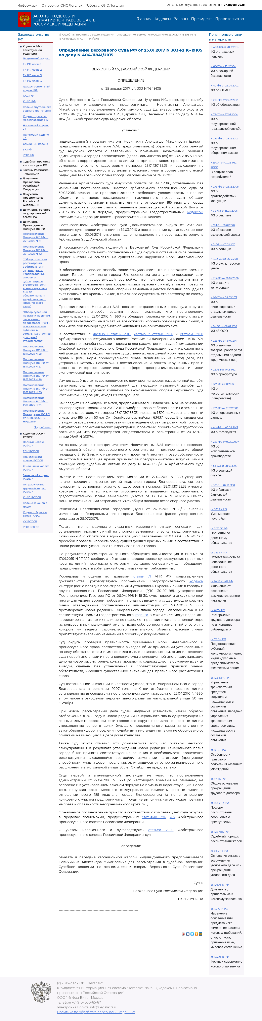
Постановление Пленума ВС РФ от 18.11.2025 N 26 (35, 375)
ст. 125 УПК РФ (219, 831)
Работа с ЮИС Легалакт (105, 5)
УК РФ (27, 149)
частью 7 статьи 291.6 (153, 334)
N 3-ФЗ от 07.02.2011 (223, 244)
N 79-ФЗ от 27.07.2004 (224, 114)
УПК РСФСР (31, 527)
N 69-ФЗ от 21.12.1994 (223, 66)
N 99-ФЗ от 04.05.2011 (224, 297)
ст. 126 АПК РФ (220, 884)
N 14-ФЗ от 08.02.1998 (224, 326)
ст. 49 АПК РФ (219, 908)
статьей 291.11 (191, 334)
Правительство (229, 19)
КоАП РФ (29, 101)
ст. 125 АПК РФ (220, 956)
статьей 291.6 (161, 830)
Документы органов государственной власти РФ (36, 213)
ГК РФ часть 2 (32, 69)
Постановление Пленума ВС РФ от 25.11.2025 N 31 (35, 237)
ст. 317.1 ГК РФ (219, 528)
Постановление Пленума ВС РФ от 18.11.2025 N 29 (35, 401)
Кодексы (163, 19)
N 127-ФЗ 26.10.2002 (222, 384)
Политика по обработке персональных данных (96, 1012)
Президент (201, 19)
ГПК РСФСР (31, 451)
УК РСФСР (30, 521)
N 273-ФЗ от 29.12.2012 (224, 99)
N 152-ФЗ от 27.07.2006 (224, 408)
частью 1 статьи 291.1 (112, 334)
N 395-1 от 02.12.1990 (223, 485)
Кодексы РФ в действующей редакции (32, 50)
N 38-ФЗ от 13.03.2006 (224, 210)
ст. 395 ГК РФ (219, 552)
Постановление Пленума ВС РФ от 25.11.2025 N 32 (35, 250)
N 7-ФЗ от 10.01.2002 (223, 225)
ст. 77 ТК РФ (218, 778)
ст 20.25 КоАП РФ (222, 581)
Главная (144, 19)
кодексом (195, 212)
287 (172, 817)
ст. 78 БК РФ (218, 639)
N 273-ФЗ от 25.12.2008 (225, 186)
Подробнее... (42, 427)
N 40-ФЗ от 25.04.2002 (224, 85)
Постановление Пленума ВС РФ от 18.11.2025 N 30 (35, 388)
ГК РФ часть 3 (32, 75)
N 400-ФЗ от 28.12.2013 (224, 47)
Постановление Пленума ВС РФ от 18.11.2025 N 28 (35, 350)
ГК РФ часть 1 (32, 64)
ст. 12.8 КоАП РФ (221, 677)
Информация (28, 5)
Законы (181, 19)
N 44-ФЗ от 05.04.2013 (224, 427)
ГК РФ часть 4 (32, 80)
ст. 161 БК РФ (218, 749)
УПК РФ (28, 155)
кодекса (196, 581)
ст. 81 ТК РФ (218, 610)
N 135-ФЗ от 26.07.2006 (224, 278)
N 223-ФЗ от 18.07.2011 (224, 340)
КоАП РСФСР (32, 497)
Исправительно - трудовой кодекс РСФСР (34, 488)
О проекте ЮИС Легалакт (63, 5)
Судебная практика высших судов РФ (88, 34)
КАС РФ (28, 95)
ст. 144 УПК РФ (220, 802)
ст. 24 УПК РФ (219, 851)
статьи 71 (142, 576)
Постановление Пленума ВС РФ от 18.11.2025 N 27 (35, 363)
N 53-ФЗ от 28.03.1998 (224, 465)
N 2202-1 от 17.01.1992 (223, 369)
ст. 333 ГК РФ (219, 509)
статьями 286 (154, 817)
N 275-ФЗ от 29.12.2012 (224, 138)
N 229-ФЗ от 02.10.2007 (225, 441)
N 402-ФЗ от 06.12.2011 (224, 258)
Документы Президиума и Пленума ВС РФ (34, 225)
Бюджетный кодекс (36, 58)
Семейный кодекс (35, 143)
